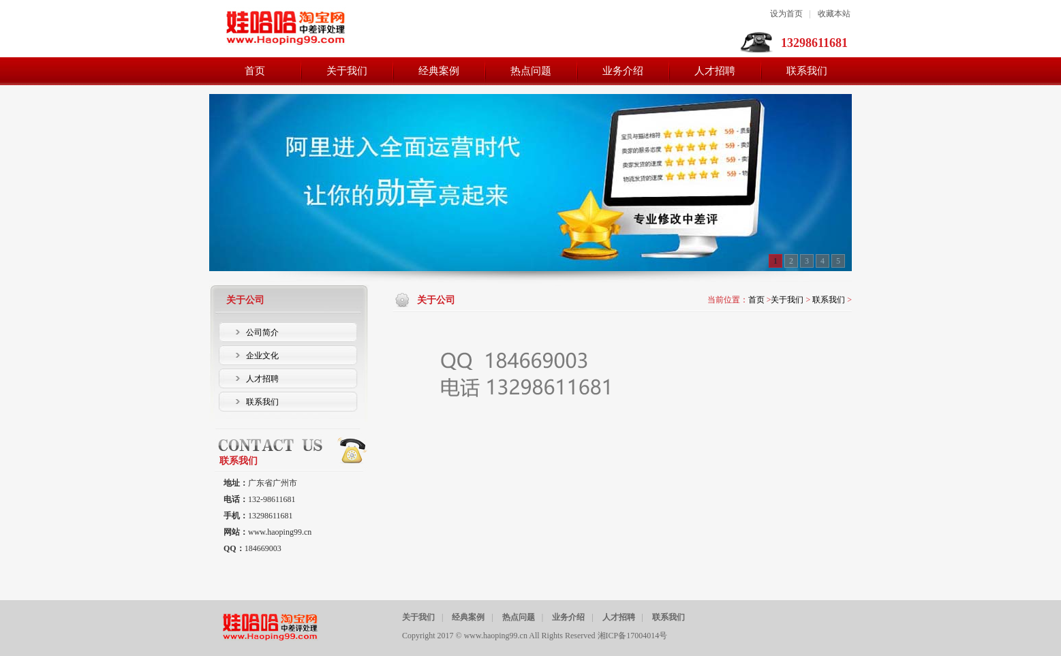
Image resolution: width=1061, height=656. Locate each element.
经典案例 (468, 617)
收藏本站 (834, 13)
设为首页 (786, 13)
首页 (756, 299)
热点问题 (518, 617)
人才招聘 (618, 617)
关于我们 (787, 299)
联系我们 (828, 299)
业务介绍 (568, 617)
